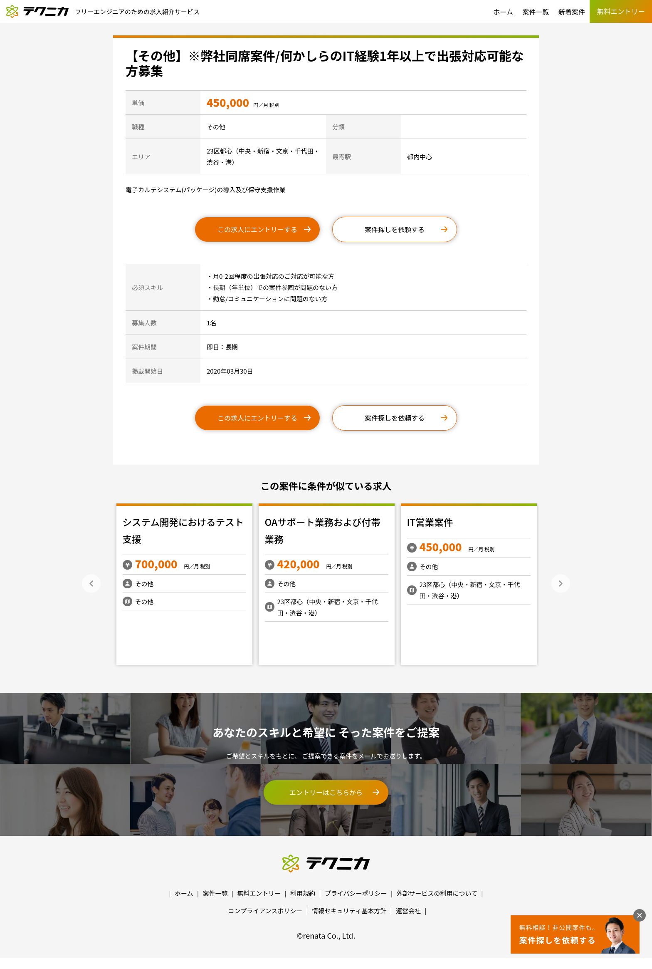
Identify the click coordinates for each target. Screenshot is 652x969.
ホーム (503, 12)
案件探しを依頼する (395, 229)
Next (560, 583)
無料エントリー (259, 893)
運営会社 (408, 910)
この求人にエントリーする (257, 229)
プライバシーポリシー (356, 893)
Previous (91, 583)
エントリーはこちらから (326, 792)
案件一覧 (535, 12)
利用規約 (302, 893)
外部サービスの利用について (436, 893)
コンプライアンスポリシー (265, 910)
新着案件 (571, 12)
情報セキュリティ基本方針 (349, 910)
